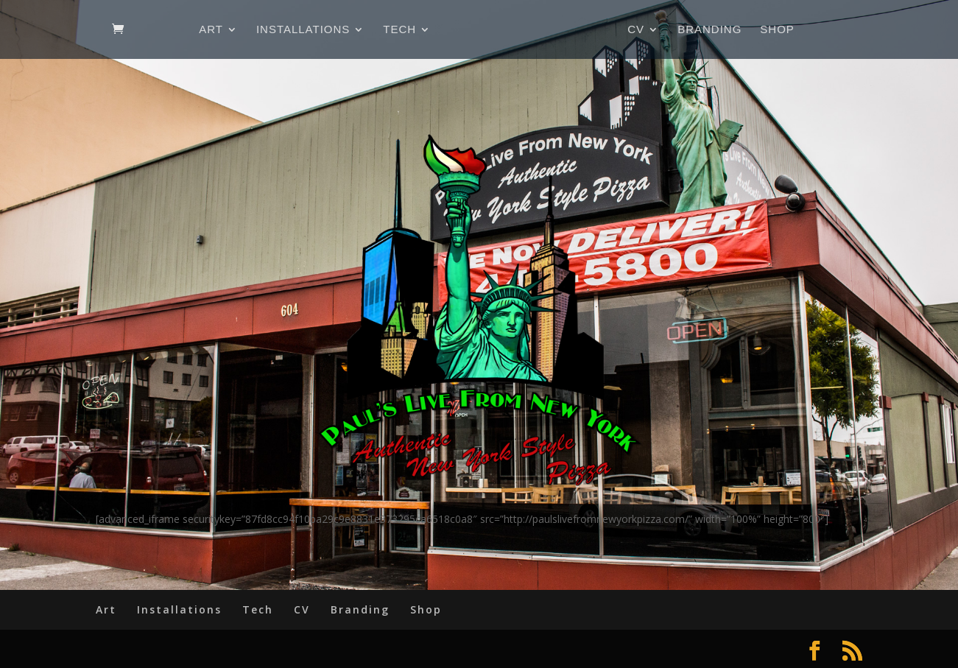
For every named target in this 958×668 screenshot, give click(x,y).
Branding (709, 29)
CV (635, 29)
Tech (399, 29)
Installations (303, 29)
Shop (777, 29)
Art (211, 29)
